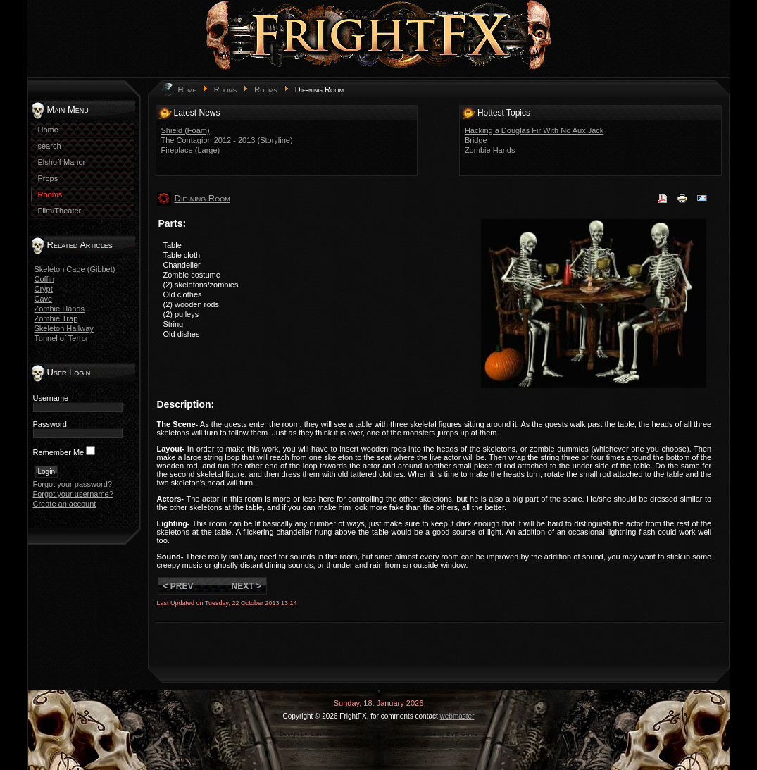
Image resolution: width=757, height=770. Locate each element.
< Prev (178, 586)
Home (187, 89)
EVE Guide (462, 734)
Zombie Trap (56, 318)
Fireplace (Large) (190, 150)
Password (50, 424)
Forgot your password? (73, 484)
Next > (246, 586)
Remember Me (59, 452)
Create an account (64, 503)
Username (51, 398)
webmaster (457, 716)
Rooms (225, 89)
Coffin (45, 279)
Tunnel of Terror (62, 338)
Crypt (44, 289)
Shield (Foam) (185, 130)
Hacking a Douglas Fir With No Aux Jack (534, 130)
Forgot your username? (73, 494)
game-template (384, 734)
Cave (44, 298)
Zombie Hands (60, 308)
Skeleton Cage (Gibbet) (75, 269)
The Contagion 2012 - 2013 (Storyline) (227, 140)
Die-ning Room (202, 198)
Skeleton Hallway (64, 328)
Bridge (476, 140)
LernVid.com (328, 734)
